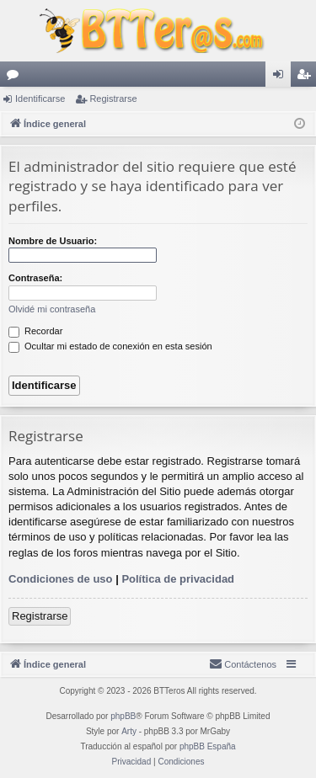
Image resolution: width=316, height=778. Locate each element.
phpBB (123, 716)
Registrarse (113, 98)
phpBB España (207, 746)
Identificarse (40, 98)
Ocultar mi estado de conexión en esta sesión (110, 346)
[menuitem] (242, 664)
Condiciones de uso (60, 579)
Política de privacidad (177, 579)
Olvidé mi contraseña (51, 309)
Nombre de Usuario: (52, 241)
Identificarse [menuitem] (282, 77)
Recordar (35, 331)
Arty (129, 731)
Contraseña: (35, 278)
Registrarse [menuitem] (307, 77)
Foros (16, 77)
